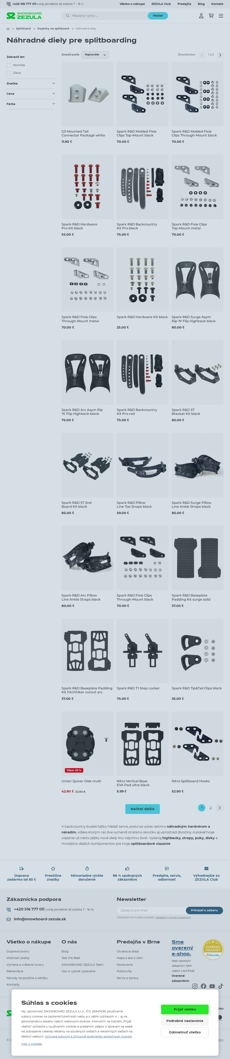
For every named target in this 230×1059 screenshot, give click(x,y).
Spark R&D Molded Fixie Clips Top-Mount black (137, 133)
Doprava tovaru (18, 951)
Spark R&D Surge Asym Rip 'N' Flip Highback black (194, 319)
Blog (201, 4)
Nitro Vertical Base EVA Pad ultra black (133, 783)
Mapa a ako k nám (130, 958)
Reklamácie (15, 971)
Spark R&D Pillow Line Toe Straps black (134, 505)
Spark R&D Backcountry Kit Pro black (137, 226)
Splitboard (23, 28)
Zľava (17, 73)
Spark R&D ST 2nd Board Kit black (77, 505)
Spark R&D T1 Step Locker (138, 688)
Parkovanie (125, 964)
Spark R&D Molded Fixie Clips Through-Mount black (194, 133)
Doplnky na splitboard (53, 28)
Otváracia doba (128, 951)
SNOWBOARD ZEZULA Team (83, 964)
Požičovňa (124, 971)
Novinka (19, 65)
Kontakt (217, 4)
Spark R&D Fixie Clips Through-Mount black (135, 597)
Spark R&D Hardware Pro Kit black (79, 226)
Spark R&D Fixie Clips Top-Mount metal (189, 226)
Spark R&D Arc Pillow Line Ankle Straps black (81, 597)
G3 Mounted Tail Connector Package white (83, 133)
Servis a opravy (127, 978)
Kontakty (13, 984)
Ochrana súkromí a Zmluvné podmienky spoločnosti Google (88, 1036)
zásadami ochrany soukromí (173, 917)
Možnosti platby (18, 958)
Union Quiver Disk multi (81, 781)
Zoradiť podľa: (71, 54)
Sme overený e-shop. (182, 948)
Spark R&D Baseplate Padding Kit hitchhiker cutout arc (87, 690)
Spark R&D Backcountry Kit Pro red (137, 412)
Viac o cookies (31, 1044)
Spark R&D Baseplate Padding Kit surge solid (191, 597)
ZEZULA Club (161, 4)
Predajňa (184, 4)
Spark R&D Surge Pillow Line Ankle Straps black (191, 505)
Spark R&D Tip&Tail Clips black (197, 688)
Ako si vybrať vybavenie (78, 971)
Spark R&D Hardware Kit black (142, 317)
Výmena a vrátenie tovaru (25, 964)
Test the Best (71, 958)
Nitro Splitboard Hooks (191, 781)
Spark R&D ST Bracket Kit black (186, 412)
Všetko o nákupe (132, 4)
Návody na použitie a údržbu (27, 978)
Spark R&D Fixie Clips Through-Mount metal (80, 319)
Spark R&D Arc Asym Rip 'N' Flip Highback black (82, 412)
